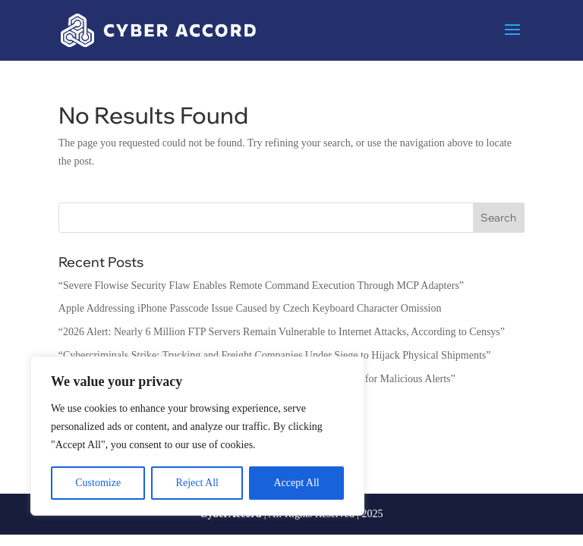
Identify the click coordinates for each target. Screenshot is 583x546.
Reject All (197, 482)
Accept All (296, 482)
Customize (98, 482)
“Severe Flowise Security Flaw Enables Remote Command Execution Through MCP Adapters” (261, 285)
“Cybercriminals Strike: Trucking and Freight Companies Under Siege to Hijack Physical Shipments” (274, 355)
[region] (197, 436)
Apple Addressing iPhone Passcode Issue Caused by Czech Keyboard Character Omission (250, 308)
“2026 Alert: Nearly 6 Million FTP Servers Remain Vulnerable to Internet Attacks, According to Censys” (281, 331)
